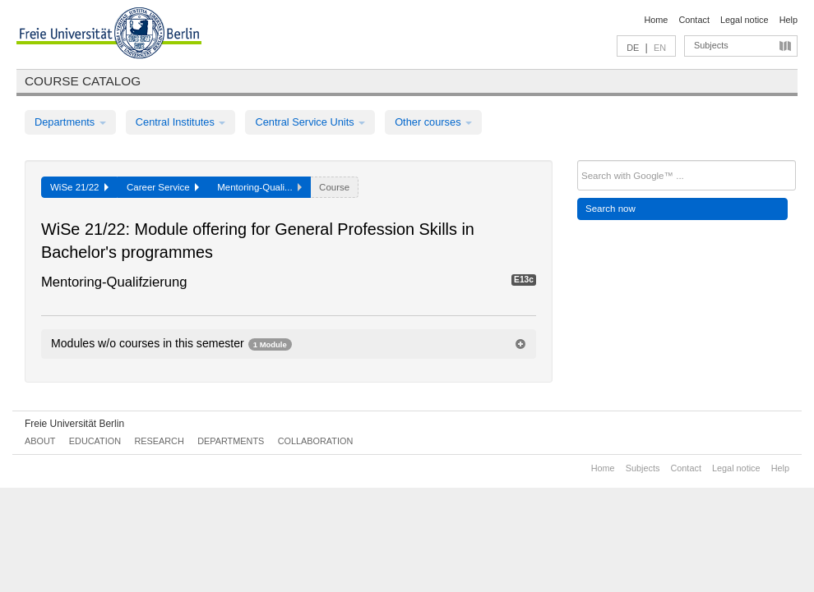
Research (158, 441)
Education (95, 441)
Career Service (163, 187)
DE (633, 48)
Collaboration (316, 441)
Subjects (711, 45)
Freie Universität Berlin (74, 423)
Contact (693, 20)
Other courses (433, 122)
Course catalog (83, 81)
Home (656, 20)
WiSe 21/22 (79, 187)
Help (788, 20)
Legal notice (744, 20)
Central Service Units (310, 122)
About (40, 441)
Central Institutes (181, 122)
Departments (70, 122)
